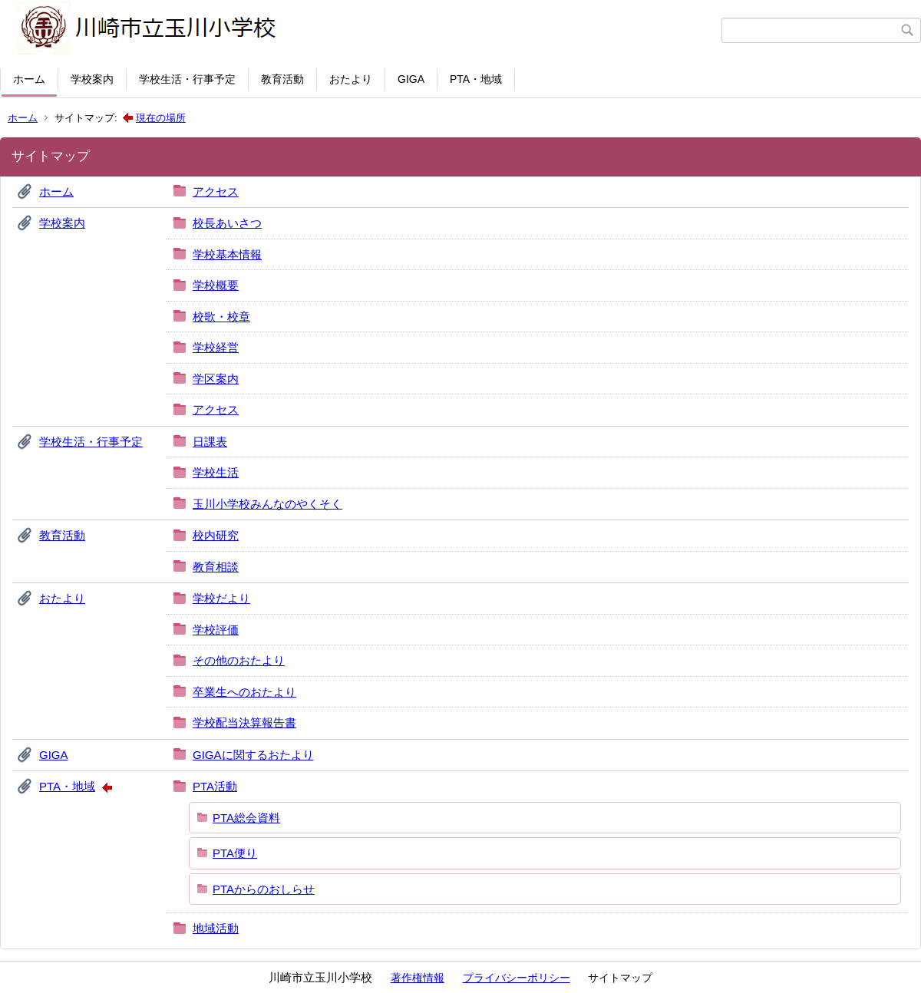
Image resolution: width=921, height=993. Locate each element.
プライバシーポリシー (516, 978)
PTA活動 (215, 786)
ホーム (29, 79)
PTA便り (235, 852)
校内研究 (216, 535)
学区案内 (216, 378)
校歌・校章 (221, 316)
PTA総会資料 (246, 817)
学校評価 (216, 629)
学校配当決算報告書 (244, 722)
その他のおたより (239, 660)
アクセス (216, 191)
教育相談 (216, 566)
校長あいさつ (227, 222)
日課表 (210, 441)
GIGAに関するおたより (253, 754)
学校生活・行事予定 (187, 79)
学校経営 (216, 347)
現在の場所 (161, 118)
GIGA (411, 79)
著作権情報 (417, 978)
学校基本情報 (227, 254)
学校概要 (216, 285)
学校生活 (216, 472)
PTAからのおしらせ (264, 889)
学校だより (221, 598)
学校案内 (92, 79)
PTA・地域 (476, 79)
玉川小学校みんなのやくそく (267, 503)
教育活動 (282, 79)
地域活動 (216, 928)
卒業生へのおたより (244, 691)
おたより (350, 79)
